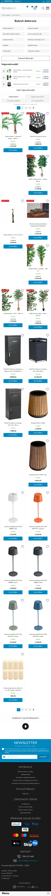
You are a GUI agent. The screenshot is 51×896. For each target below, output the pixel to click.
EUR (48, 1)
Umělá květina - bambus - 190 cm (38, 270)
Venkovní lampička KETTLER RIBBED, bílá (13, 527)
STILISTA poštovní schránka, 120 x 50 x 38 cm (13, 424)
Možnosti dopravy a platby (25, 771)
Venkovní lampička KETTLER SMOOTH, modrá (38, 635)
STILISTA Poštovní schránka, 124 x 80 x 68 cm (38, 370)
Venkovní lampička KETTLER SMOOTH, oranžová (38, 527)
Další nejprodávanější (25, 90)
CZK (44, 1)
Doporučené (13, 97)
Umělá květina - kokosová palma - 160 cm (13, 137)
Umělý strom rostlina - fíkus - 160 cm (38, 315)
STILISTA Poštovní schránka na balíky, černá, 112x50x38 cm (13, 370)
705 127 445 (28, 856)
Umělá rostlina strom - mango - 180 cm (38, 180)
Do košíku (13, 150)
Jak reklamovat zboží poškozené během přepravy (25, 783)
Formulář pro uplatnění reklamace (25, 777)
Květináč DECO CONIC (38, 423)
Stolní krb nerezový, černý (20, 84)
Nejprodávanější (37, 97)
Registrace (25, 793)
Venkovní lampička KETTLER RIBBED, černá (13, 581)
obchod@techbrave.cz (28, 860)
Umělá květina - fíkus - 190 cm (13, 313)
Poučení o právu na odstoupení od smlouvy (25, 780)
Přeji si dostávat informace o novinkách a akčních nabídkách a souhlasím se (27, 750)
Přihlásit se (17, 1)
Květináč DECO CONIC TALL (38, 475)
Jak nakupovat (26, 804)
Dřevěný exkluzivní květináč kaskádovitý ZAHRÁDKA (38, 225)
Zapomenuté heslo (25, 812)
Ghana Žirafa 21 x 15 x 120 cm (13, 235)
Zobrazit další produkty (25, 718)
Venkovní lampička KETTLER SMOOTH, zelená (13, 635)
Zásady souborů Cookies (25, 810)
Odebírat (43, 757)
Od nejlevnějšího (13, 101)
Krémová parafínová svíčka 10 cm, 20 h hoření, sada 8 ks (13, 689)
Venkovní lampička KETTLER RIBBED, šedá (38, 581)
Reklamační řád (25, 774)
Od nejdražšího (37, 101)
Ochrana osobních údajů (25, 807)
